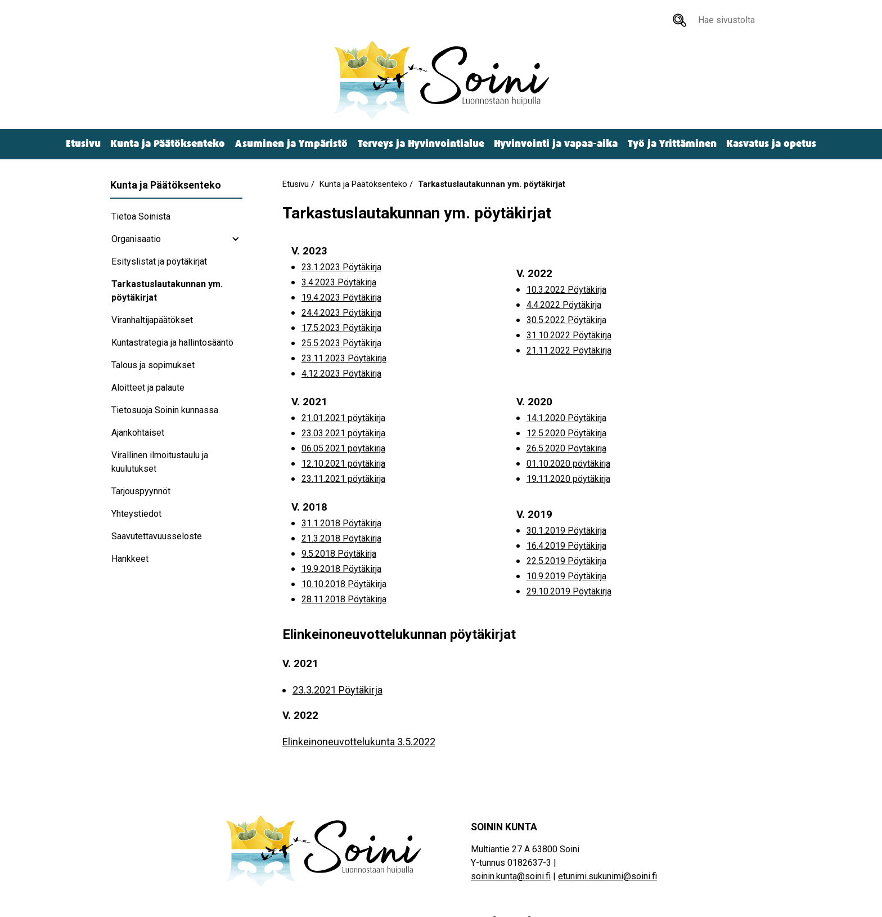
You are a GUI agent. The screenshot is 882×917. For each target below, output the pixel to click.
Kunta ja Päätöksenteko (167, 144)
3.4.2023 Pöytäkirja (339, 282)
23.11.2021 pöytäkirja (343, 478)
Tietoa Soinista (140, 216)
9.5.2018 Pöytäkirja (339, 553)
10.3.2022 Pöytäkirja (566, 289)
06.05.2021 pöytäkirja (343, 448)
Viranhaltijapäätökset (152, 320)
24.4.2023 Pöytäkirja (341, 312)
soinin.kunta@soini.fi (511, 876)
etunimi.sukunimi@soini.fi (607, 876)
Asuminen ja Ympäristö (291, 144)
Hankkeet (129, 558)
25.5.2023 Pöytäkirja (341, 343)
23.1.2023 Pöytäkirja (341, 267)
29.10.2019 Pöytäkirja (568, 591)
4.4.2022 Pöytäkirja (563, 304)
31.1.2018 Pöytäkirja (341, 523)
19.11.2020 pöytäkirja (568, 478)
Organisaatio (136, 239)
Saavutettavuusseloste (156, 536)
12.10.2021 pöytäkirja (343, 463)
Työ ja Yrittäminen (672, 144)
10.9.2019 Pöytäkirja (566, 576)
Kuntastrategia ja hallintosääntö (172, 342)
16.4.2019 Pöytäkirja (566, 545)
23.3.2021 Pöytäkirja (337, 690)
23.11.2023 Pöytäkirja (344, 358)
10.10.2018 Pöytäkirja (344, 584)
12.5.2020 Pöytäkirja (566, 433)
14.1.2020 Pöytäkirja (566, 418)
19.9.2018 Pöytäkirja (341, 568)
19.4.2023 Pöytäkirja (341, 297)
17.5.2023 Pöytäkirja (341, 328)
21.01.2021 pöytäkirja (343, 418)
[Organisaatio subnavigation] (235, 239)
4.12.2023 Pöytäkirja (341, 373)
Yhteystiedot (136, 513)
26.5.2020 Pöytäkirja (566, 448)
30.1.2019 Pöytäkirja (566, 530)
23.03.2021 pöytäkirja (343, 433)
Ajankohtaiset (137, 432)
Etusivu (83, 144)
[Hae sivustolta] (679, 20)
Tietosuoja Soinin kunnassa (164, 410)
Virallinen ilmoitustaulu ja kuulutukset (159, 462)
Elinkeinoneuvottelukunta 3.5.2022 (358, 742)
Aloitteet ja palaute (147, 387)
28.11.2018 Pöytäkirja (344, 599)
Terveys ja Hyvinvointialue (421, 144)
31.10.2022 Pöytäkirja (568, 335)
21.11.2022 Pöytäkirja (568, 350)
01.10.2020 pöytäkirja (568, 463)
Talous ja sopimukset (153, 365)
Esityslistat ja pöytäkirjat (159, 261)
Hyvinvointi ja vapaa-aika (556, 144)
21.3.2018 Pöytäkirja (341, 538)
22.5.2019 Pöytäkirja (566, 561)
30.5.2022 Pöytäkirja (566, 320)
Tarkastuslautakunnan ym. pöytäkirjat (167, 291)
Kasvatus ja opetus (771, 144)
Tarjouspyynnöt (140, 491)
